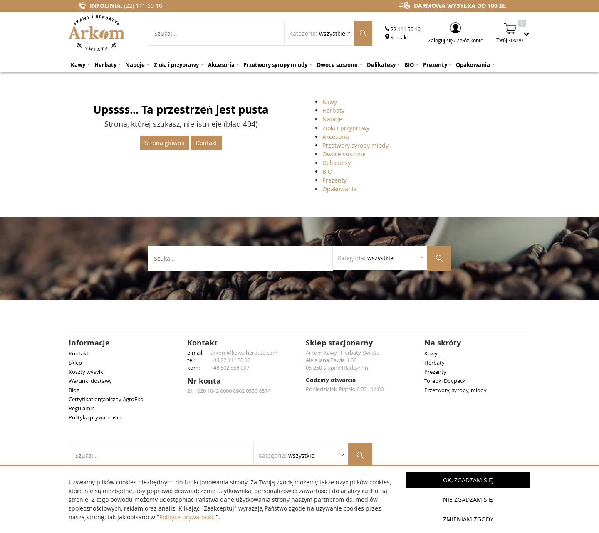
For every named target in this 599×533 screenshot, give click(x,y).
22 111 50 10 (403, 29)
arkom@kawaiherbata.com (243, 352)
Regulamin (82, 408)
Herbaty (333, 110)
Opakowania (339, 189)
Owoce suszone (344, 154)
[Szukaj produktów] (363, 33)
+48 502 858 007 (229, 367)
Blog (74, 390)
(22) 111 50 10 (143, 6)
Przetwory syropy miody (355, 145)
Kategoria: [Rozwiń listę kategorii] (317, 33)
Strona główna (164, 143)
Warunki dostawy (90, 381)
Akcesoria (335, 137)
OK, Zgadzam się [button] (468, 480)
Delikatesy (336, 163)
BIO (327, 171)
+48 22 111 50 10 (230, 360)
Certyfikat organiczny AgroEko (106, 399)
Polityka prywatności (95, 417)
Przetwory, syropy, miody (455, 390)
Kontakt (396, 37)
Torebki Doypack (444, 381)
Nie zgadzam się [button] (468, 499)
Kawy (329, 102)
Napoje (332, 119)
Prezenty (334, 180)
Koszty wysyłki (86, 371)
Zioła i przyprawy (345, 128)
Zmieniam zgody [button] (468, 519)
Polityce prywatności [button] (187, 517)
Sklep (75, 362)
